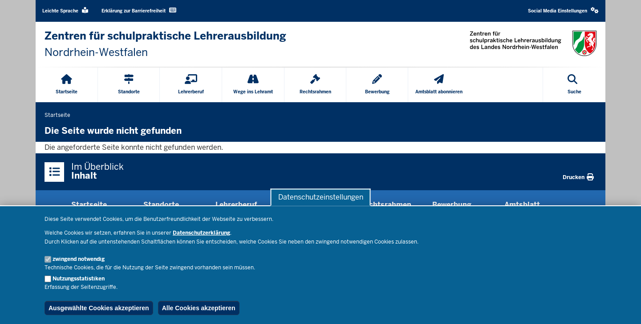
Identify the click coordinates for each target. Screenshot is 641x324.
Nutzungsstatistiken (79, 278)
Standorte (161, 204)
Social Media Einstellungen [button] (563, 10)
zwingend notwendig (79, 259)
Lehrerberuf (236, 204)
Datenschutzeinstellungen (320, 197)
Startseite (89, 204)
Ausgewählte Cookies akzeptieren (99, 308)
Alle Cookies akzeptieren (198, 308)
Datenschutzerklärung (201, 232)
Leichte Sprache (65, 10)
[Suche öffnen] (574, 85)
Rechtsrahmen (385, 204)
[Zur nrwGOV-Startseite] (165, 44)
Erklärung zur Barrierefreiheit (138, 10)
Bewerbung (451, 204)
